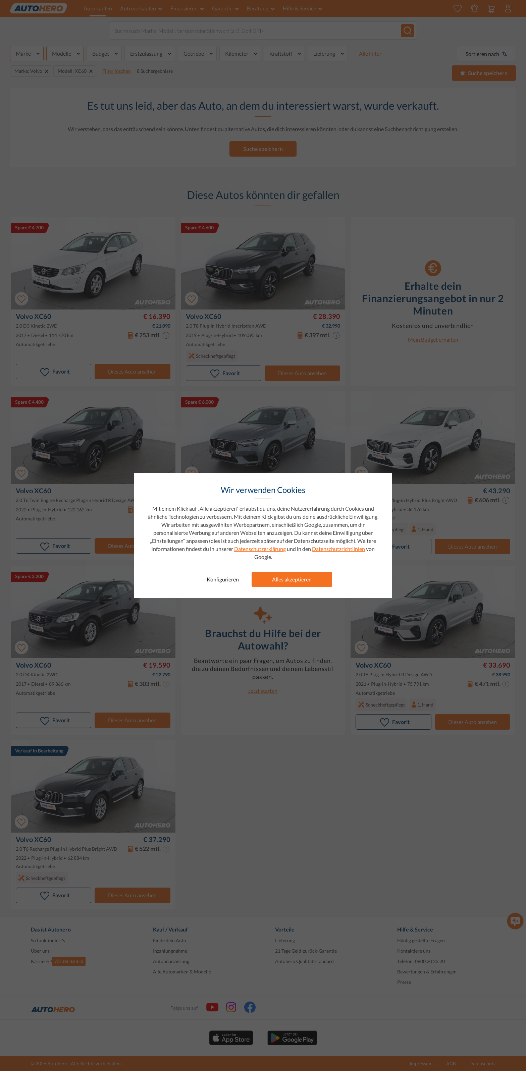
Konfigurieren (223, 579)
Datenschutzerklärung (260, 549)
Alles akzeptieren (292, 579)
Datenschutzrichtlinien (338, 549)
